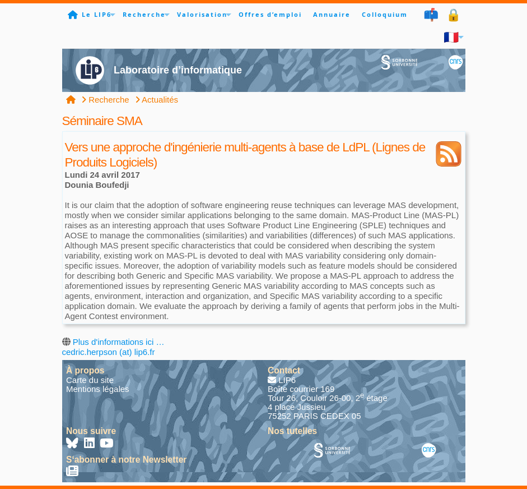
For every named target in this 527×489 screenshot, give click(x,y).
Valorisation (202, 14)
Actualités (156, 99)
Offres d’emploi (270, 14)
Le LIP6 (96, 14)
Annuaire (332, 14)
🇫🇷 (452, 36)
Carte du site (90, 380)
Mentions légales (97, 389)
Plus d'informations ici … (119, 342)
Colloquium (385, 14)
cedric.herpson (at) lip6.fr (108, 352)
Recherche (144, 14)
